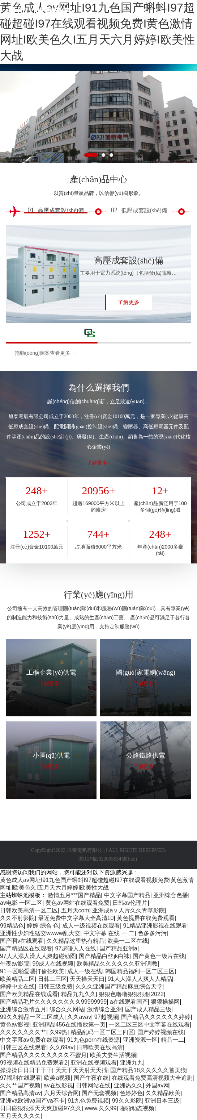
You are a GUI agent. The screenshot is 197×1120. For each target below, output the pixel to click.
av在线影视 (58, 1085)
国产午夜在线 (91, 1078)
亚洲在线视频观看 (93, 1062)
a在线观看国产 (129, 1002)
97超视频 (106, 1017)
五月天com (75, 910)
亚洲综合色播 (170, 895)
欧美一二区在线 (127, 941)
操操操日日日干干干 (26, 1070)
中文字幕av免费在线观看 (32, 1040)
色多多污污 (152, 933)
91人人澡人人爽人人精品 (140, 979)
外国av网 (157, 1085)
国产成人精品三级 (148, 1009)
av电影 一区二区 (21, 903)
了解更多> (98, 463)
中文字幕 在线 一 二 (108, 933)
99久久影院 (127, 1101)
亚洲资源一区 (140, 1040)
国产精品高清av (20, 1093)
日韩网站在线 (93, 1085)
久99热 (59, 1032)
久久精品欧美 (163, 1093)
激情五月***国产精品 (74, 895)
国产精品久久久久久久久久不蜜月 (43, 1055)
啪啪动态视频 (137, 1108)
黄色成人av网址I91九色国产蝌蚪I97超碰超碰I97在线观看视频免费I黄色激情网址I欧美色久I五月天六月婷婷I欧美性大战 (97, 31)
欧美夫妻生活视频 (113, 1055)
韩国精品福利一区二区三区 (140, 971)
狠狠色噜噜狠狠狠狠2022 (131, 994)
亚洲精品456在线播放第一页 (69, 1024)
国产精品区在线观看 (26, 948)
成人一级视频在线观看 (91, 926)
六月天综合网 (61, 1093)
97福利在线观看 (20, 1078)
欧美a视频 (57, 1078)
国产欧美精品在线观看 (29, 994)
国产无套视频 (99, 1093)
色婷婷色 (131, 1093)
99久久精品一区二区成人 (32, 1017)
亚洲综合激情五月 (23, 1009)
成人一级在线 (84, 971)
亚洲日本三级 (162, 1101)
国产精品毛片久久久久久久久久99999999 (53, 1002)
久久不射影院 (17, 918)
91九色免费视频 (88, 1101)
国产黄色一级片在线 (159, 956)
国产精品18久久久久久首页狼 (148, 1070)
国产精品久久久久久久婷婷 (155, 1017)
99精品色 (12, 926)
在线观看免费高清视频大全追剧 (152, 1078)
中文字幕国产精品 (127, 895)
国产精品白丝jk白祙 (104, 956)
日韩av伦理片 (129, 903)
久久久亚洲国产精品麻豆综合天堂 (119, 986)
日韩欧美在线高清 (100, 1047)
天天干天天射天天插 (81, 1070)
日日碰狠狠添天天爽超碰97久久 (41, 1108)
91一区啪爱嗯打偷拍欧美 (32, 971)
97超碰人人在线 (76, 948)
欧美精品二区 (17, 979)
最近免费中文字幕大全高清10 (76, 918)
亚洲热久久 (128, 1085)
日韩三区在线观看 (23, 1047)
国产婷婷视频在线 (160, 1032)
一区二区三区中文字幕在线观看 (149, 1024)
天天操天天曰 (87, 979)
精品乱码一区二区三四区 (102, 1032)
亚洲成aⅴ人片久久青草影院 (128, 910)
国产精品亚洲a (118, 948)
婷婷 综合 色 (43, 926)
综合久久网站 (67, 1009)
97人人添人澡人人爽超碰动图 (38, 956)
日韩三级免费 (55, 986)
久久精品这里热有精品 (75, 941)
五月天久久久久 (20, 1116)
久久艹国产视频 (20, 1085)
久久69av (62, 1047)
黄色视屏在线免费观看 (146, 918)
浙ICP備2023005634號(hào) (107, 859)
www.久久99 (100, 1108)
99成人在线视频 (53, 964)
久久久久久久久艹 (23, 1032)
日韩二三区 (52, 979)
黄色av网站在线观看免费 (78, 903)
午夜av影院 (14, 964)
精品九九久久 (78, 994)
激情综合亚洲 (104, 1009)
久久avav (79, 1017)
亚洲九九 (131, 1062)
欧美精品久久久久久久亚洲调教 (117, 964)
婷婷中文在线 (17, 986)
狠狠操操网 (165, 1002)
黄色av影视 (14, 1024)
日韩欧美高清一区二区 (29, 910)
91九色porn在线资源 (93, 1040)
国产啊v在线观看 (21, 941)
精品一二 (172, 1040)
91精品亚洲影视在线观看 (155, 926)
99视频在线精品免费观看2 (34, 1062)
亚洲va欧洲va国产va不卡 (32, 1101)
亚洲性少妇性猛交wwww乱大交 (40, 933)
